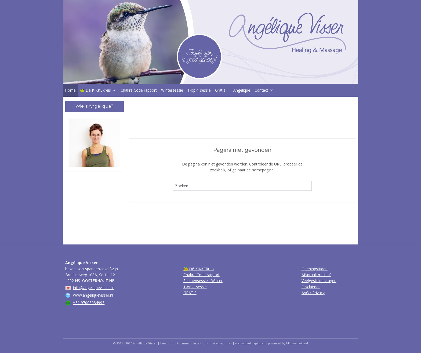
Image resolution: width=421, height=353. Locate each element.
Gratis (220, 90)
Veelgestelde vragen (319, 280)
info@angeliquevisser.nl (93, 287)
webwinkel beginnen (250, 343)
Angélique (241, 90)
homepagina (263, 169)
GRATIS (190, 292)
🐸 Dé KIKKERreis (98, 90)
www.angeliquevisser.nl (93, 295)
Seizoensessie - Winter (203, 280)
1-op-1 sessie (199, 90)
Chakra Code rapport (139, 90)
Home (70, 90)
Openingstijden (315, 268)
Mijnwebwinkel (297, 343)
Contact (264, 90)
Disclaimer (311, 286)
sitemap (218, 343)
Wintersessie (172, 90)
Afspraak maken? (316, 274)
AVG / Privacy (313, 292)
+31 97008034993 (88, 302)
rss (230, 343)
